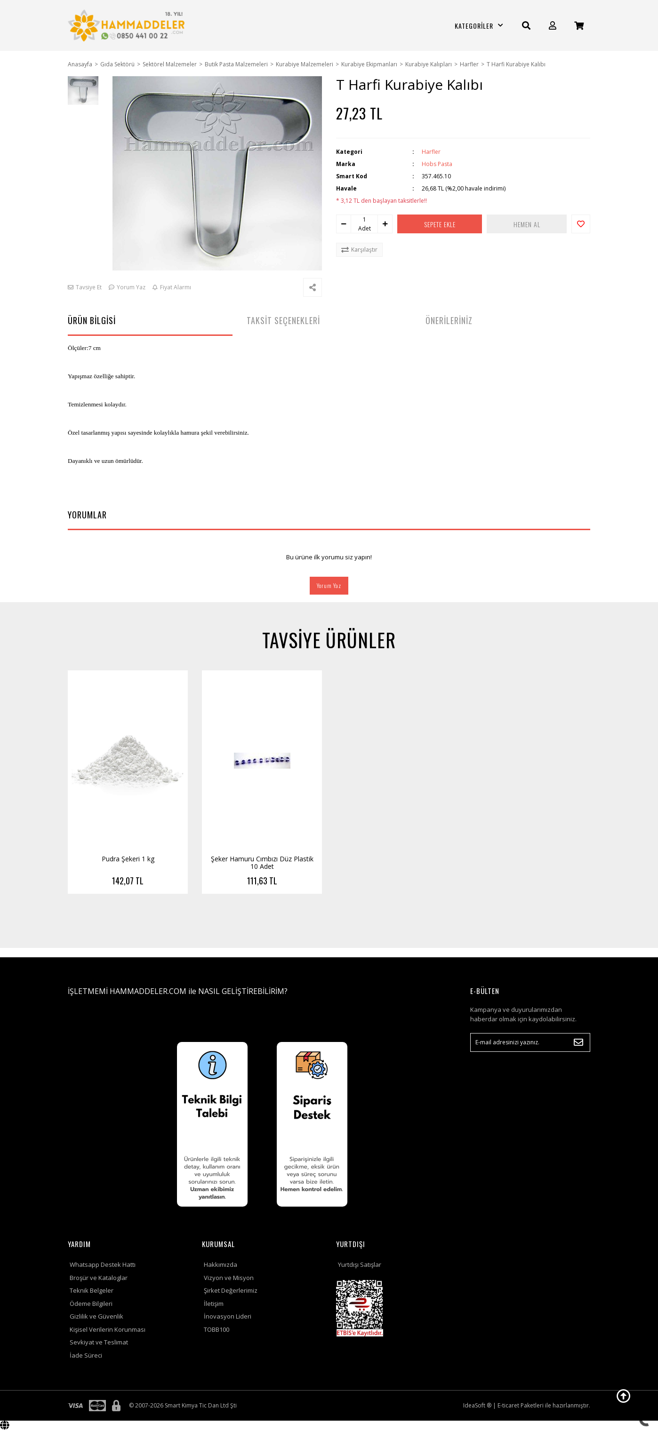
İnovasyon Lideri (227, 1316)
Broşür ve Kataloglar (99, 1277)
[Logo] (128, 25)
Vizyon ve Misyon (229, 1277)
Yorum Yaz (329, 585)
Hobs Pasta (437, 164)
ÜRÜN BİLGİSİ (92, 320)
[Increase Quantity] (385, 224)
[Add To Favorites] (580, 224)
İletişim (214, 1303)
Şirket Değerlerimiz (230, 1290)
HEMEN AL (527, 224)
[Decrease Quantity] (344, 224)
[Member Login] (552, 25)
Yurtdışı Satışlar (359, 1264)
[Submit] (578, 1042)
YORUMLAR (87, 515)
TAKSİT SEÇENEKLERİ (283, 320)
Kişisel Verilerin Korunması (107, 1329)
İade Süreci (86, 1355)
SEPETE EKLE (440, 224)
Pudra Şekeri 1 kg (128, 858)
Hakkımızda (220, 1264)
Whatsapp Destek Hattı (103, 1264)
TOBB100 (216, 1329)
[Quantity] (364, 219)
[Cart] (579, 25)
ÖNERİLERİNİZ (449, 320)
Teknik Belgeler (91, 1290)
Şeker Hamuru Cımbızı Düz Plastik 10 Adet (262, 862)
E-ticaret (508, 1405)
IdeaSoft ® (477, 1405)
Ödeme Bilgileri (91, 1303)
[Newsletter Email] (530, 1042)
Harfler (431, 152)
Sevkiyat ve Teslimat (99, 1342)
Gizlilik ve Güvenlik (96, 1316)
